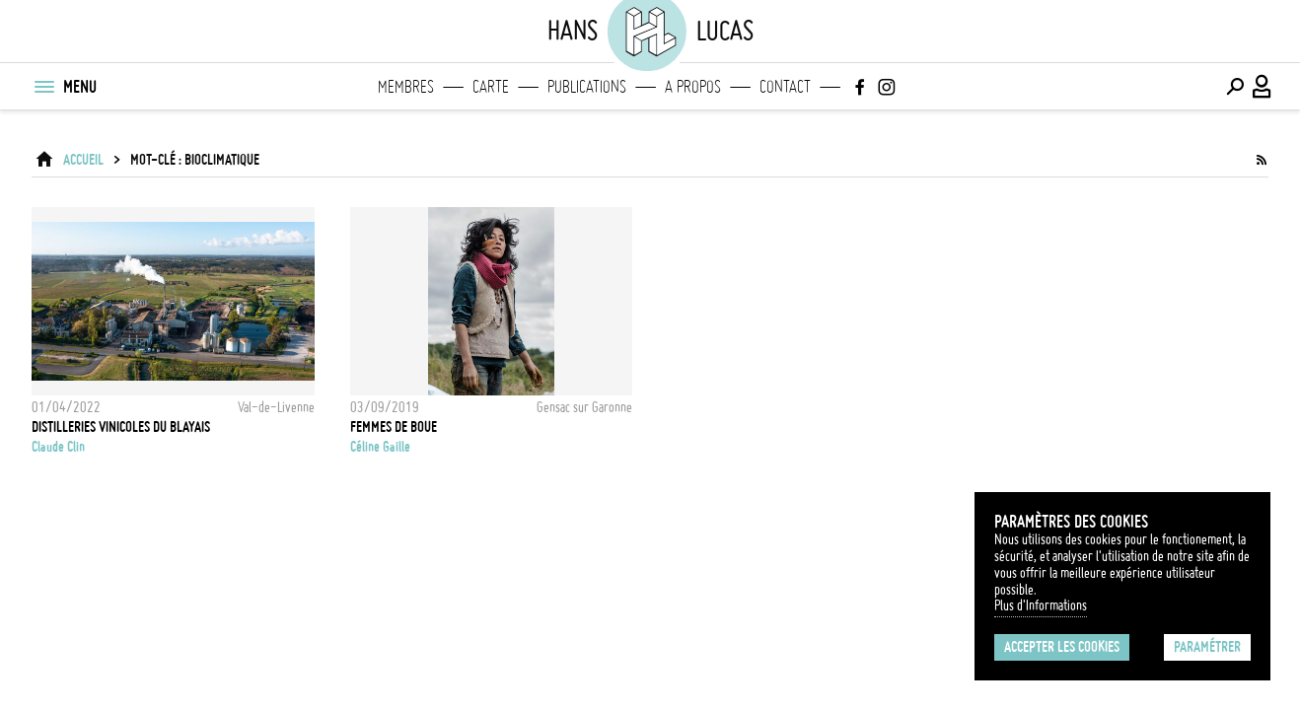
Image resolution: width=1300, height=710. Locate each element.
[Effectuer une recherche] (1235, 87)
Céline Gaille (380, 447)
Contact (785, 87)
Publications (586, 87)
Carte (490, 87)
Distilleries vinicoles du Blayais (121, 427)
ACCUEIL (83, 160)
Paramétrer (1207, 647)
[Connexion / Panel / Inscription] (1262, 87)
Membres (406, 87)
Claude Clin (58, 447)
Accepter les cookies (1061, 647)
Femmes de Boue (393, 427)
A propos (693, 87)
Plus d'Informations (1040, 605)
